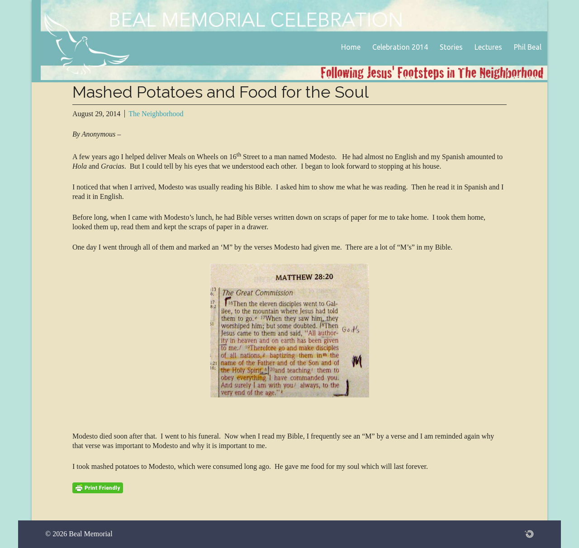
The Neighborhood (155, 114)
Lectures (488, 47)
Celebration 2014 (400, 47)
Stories (451, 47)
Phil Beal (527, 47)
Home (351, 47)
